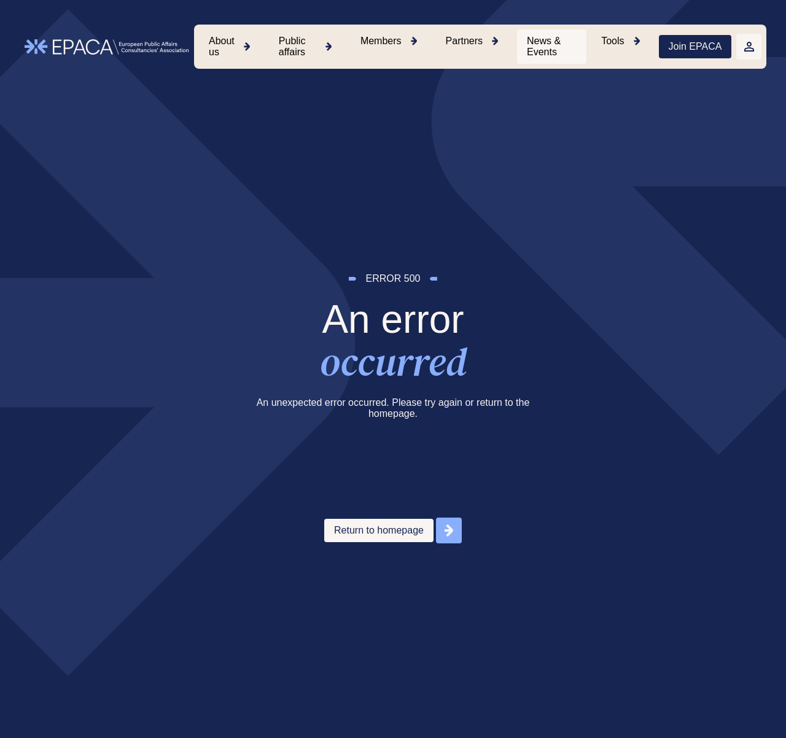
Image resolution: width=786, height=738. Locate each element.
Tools (612, 41)
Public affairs (292, 46)
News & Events (544, 46)
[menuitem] (231, 46)
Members (381, 41)
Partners (464, 41)
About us (222, 46)
